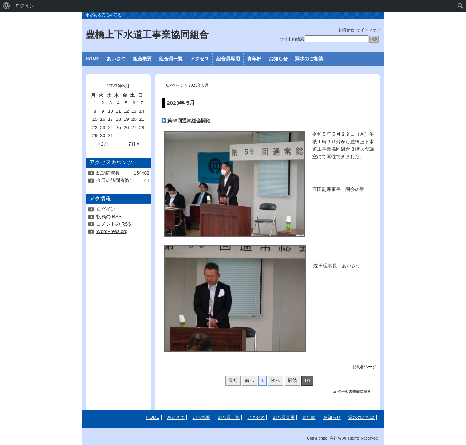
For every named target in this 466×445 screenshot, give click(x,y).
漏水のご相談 (309, 58)
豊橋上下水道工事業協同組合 (147, 34)
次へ (275, 380)
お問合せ (346, 30)
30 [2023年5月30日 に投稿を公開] (102, 135)
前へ (249, 380)
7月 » (133, 144)
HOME (92, 58)
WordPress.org (111, 231)
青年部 (254, 58)
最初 (233, 380)
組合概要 (142, 58)
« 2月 (102, 144)
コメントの (113, 224)
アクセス (199, 58)
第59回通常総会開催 (188, 120)
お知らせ (278, 58)
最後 (292, 380)
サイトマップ (368, 30)
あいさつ (116, 58)
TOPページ (174, 85)
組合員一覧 (171, 58)
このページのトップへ (355, 392)
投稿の (109, 216)
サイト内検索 (292, 39)
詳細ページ (366, 366)
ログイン (105, 209)
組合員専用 (228, 58)
